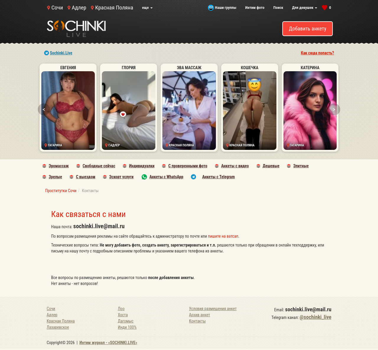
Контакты (197, 321)
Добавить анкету (307, 28)
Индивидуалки (141, 165)
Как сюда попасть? (317, 53)
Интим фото (254, 7)
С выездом (85, 176)
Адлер (79, 7)
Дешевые (271, 165)
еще (147, 7)
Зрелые (55, 176)
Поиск (278, 7)
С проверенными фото (187, 165)
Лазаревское (58, 327)
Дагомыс (125, 321)
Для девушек (304, 7)
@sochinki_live (315, 317)
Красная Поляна (114, 7)
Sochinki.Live (61, 53)
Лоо (121, 308)
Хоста (123, 314)
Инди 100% (127, 327)
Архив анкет (199, 314)
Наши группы (225, 7)
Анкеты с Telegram (218, 176)
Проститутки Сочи (60, 190)
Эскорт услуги (121, 176)
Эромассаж (59, 165)
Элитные (301, 165)
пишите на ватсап (223, 236)
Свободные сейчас (99, 165)
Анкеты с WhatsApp (166, 176)
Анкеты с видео (235, 165)
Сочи (57, 7)
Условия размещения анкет (213, 308)
